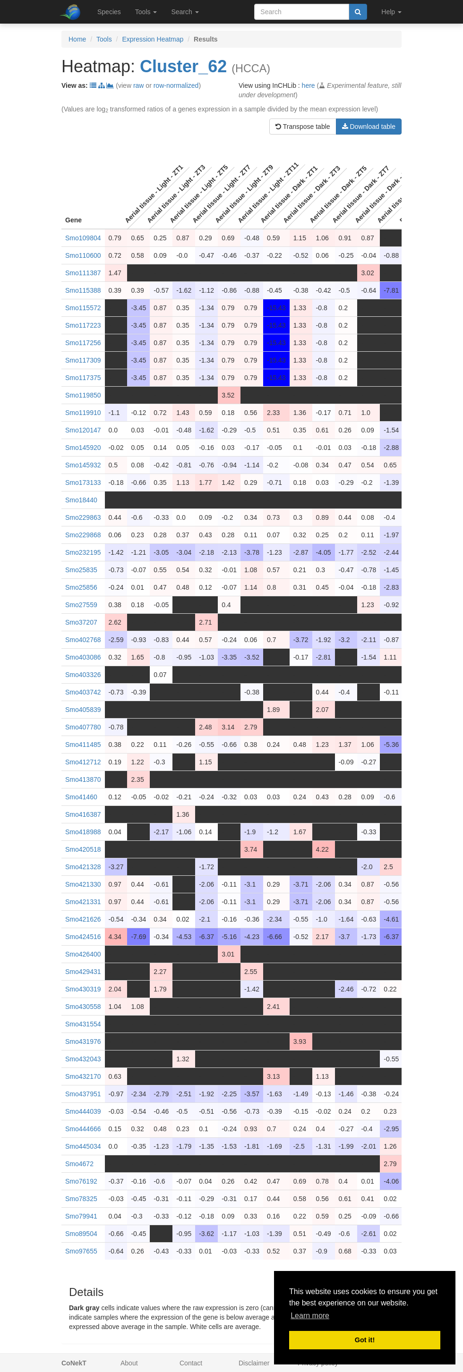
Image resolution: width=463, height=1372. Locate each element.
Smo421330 (83, 884)
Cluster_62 (183, 66)
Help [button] (391, 12)
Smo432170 (83, 1076)
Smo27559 (81, 605)
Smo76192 (81, 1181)
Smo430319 (83, 989)
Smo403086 (83, 657)
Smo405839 (83, 709)
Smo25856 (81, 587)
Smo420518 (83, 849)
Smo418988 (83, 832)
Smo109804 (83, 238)
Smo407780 (83, 727)
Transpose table (302, 126)
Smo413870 (83, 779)
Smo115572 (83, 308)
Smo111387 (83, 273)
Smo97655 (81, 1251)
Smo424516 (83, 936)
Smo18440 (81, 500)
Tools (104, 39)
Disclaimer (254, 1363)
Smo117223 (83, 325)
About (129, 1363)
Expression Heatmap (152, 39)
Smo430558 (83, 1006)
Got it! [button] (365, 1340)
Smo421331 (83, 902)
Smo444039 (83, 1111)
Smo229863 (83, 517)
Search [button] (184, 12)
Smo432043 (83, 1059)
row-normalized (176, 85)
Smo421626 (83, 919)
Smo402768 (83, 640)
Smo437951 (83, 1094)
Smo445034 (83, 1146)
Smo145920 (83, 447)
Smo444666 (83, 1129)
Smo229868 (83, 535)
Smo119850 (83, 395)
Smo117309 (83, 360)
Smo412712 (83, 762)
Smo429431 (83, 971)
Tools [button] (146, 12)
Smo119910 (83, 412)
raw (138, 85)
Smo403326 (83, 674)
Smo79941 (81, 1216)
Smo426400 (83, 954)
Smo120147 (83, 430)
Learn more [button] (310, 1316)
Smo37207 (81, 622)
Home (77, 39)
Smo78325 (81, 1199)
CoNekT (73, 1363)
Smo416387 (83, 814)
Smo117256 (83, 343)
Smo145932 (83, 465)
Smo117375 (83, 377)
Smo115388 (83, 290)
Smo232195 (83, 552)
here (308, 85)
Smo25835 (81, 570)
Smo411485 (83, 744)
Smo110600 (83, 255)
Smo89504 (81, 1233)
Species (109, 12)
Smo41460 (81, 797)
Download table (368, 126)
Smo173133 (83, 482)
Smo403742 (83, 692)
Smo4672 (79, 1164)
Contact (191, 1363)
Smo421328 (83, 867)
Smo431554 (83, 1024)
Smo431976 (83, 1041)
